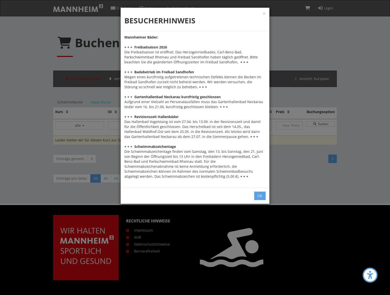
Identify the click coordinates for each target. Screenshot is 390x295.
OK (259, 195)
